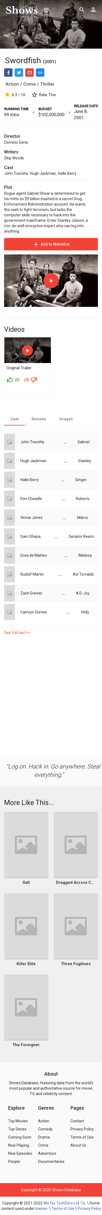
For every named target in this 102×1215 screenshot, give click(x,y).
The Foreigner (26, 1044)
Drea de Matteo (33, 555)
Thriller (47, 84)
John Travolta (16, 173)
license (41, 1208)
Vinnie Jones (31, 517)
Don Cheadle (31, 498)
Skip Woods (14, 158)
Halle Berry (67, 173)
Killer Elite (26, 963)
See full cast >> (17, 632)
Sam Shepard (32, 536)
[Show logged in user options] (93, 9)
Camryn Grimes (33, 612)
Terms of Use (63, 1208)
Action (12, 84)
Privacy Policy (89, 1208)
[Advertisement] (51, 696)
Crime (29, 84)
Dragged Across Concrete (76, 882)
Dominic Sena (16, 142)
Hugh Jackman (43, 173)
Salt (26, 882)
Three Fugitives (76, 963)
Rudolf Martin (32, 574)
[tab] (14, 418)
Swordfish (23, 60)
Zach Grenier (31, 593)
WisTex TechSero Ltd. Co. (64, 1203)
